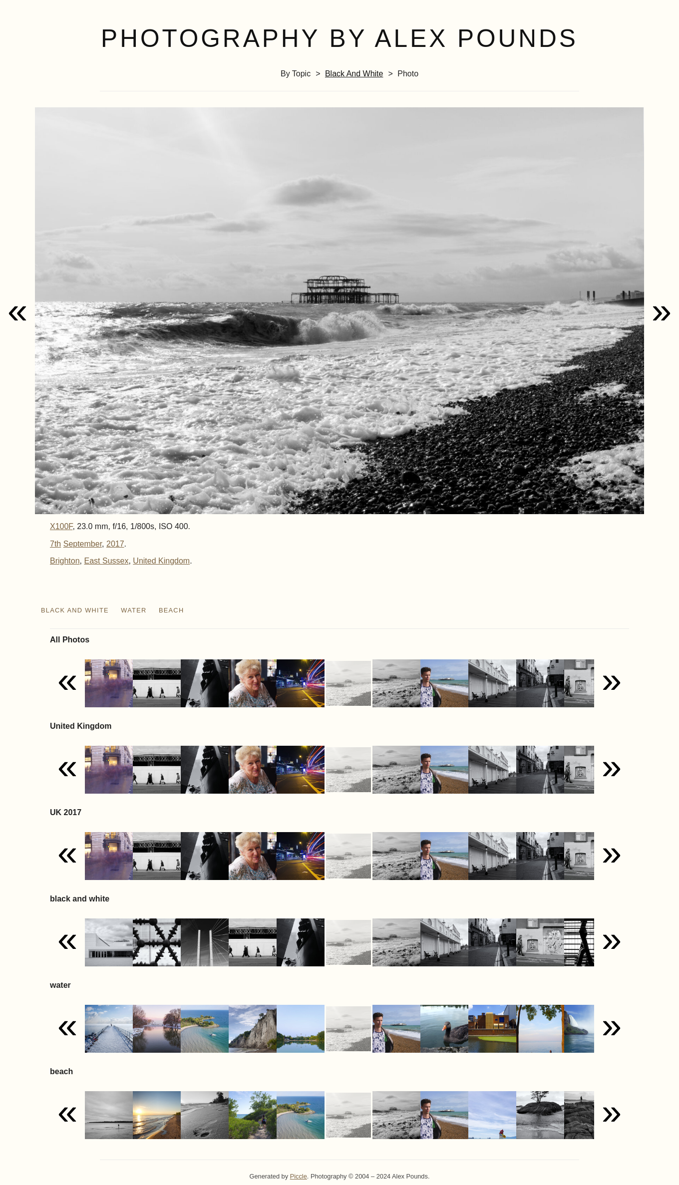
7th (55, 544)
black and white (354, 73)
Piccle (298, 1176)
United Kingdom (161, 561)
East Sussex (106, 561)
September (82, 544)
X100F (61, 526)
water (133, 610)
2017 (115, 544)
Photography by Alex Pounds (339, 38)
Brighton (65, 561)
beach (171, 610)
